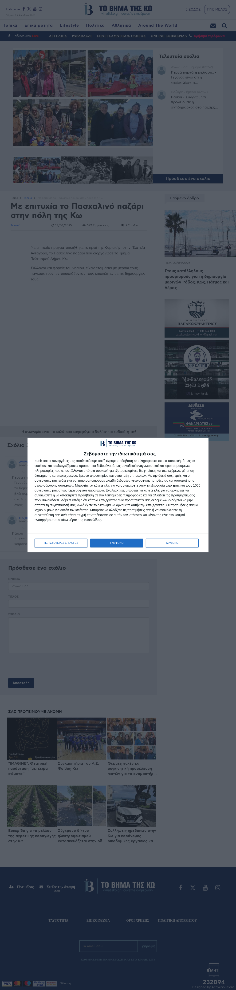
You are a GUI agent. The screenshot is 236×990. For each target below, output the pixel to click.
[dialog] (118, 495)
